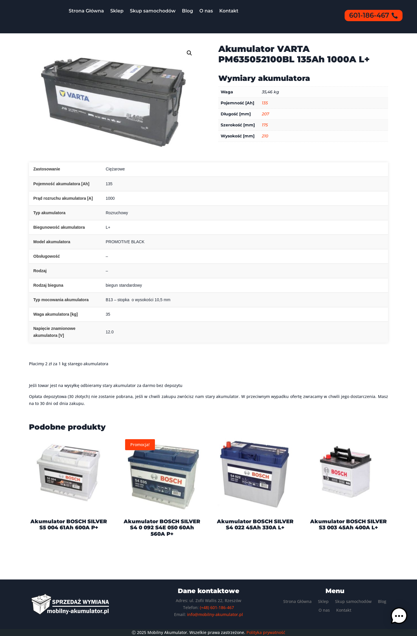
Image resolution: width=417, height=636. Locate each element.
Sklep (117, 11)
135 (265, 103)
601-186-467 (369, 15)
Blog (187, 11)
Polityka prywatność (265, 632)
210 (265, 136)
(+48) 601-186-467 (217, 607)
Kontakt (228, 11)
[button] (189, 53)
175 (265, 125)
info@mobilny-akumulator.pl (215, 614)
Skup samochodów (153, 11)
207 (265, 114)
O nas (206, 11)
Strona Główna (86, 11)
